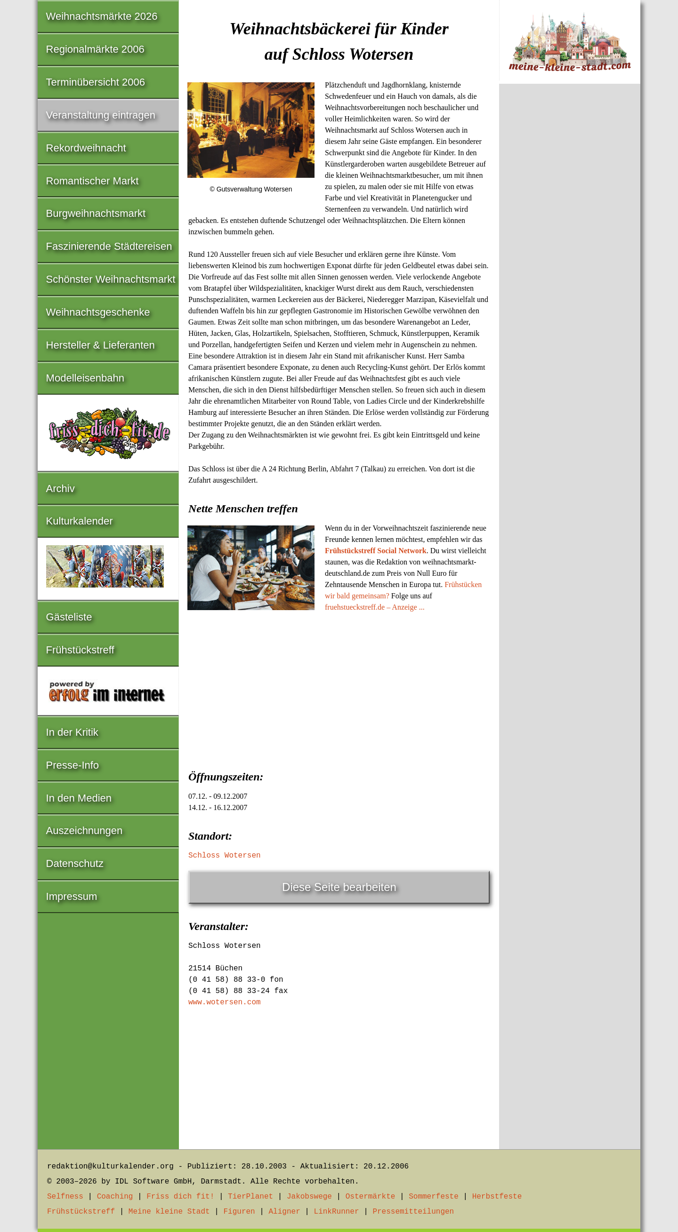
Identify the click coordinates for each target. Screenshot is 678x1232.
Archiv (60, 488)
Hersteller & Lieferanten (100, 345)
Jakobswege (309, 1196)
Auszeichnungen (84, 830)
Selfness (65, 1196)
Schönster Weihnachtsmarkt (111, 279)
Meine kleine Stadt (169, 1212)
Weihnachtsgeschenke (98, 312)
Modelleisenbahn (85, 378)
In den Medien (79, 798)
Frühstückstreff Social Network (376, 551)
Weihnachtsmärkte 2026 (102, 16)
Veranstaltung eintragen (100, 115)
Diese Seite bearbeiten (339, 887)
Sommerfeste (434, 1196)
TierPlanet (250, 1196)
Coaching (115, 1196)
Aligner (284, 1212)
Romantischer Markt (92, 181)
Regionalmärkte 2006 (95, 49)
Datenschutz (75, 863)
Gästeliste (69, 617)
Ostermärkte (371, 1196)
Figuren (239, 1212)
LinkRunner (336, 1212)
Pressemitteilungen (413, 1212)
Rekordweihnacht (86, 148)
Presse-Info (72, 765)
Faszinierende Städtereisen (109, 246)
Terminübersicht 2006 (95, 82)
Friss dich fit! (180, 1196)
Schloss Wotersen (224, 855)
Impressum (71, 896)
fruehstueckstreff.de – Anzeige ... (375, 607)
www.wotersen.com (224, 1002)
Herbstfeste (497, 1196)
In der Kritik (72, 732)
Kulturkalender (79, 521)
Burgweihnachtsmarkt (96, 213)
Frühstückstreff (80, 650)
